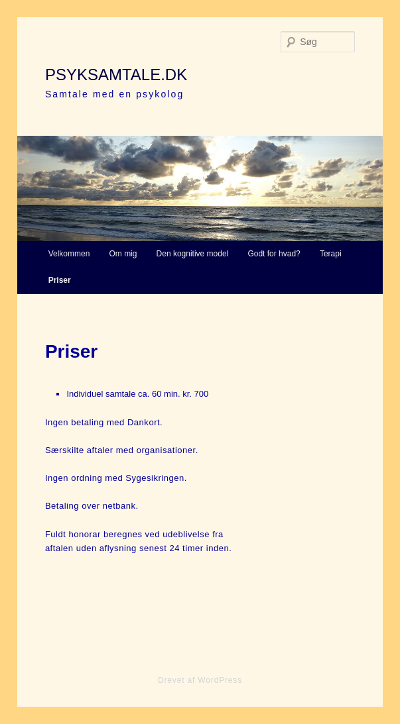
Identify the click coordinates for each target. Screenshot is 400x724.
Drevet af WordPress (200, 680)
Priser (59, 280)
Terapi (331, 253)
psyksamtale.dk (116, 74)
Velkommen (69, 253)
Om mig (123, 253)
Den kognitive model (193, 253)
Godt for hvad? (273, 253)
